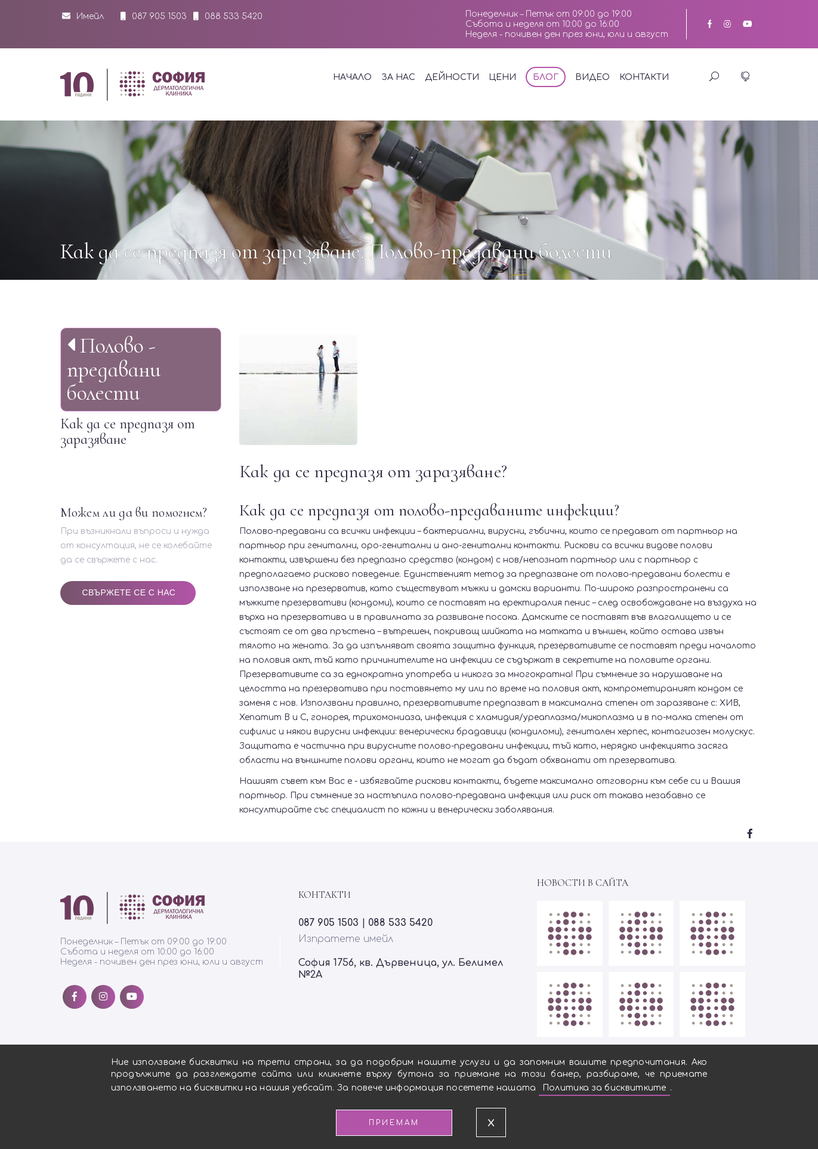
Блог (545, 77)
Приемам (394, 1123)
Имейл (83, 16)
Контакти (644, 77)
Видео (592, 77)
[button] (744, 77)
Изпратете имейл (345, 939)
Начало (352, 77)
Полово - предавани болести (113, 369)
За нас (398, 77)
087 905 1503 (159, 16)
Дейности (452, 77)
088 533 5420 (234, 16)
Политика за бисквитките (604, 1087)
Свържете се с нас (129, 592)
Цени (502, 77)
